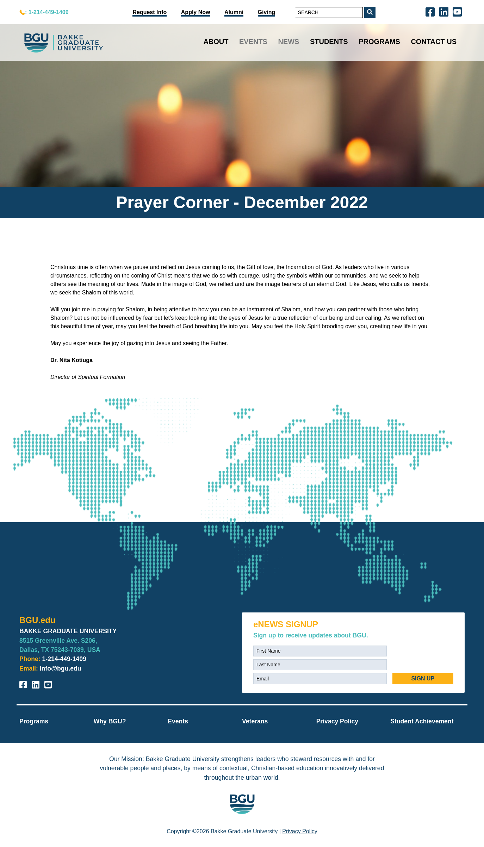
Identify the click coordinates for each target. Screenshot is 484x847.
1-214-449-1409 (64, 658)
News (288, 41)
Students (329, 41)
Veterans (255, 721)
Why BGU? (110, 721)
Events (253, 41)
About (215, 41)
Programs (379, 41)
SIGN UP (422, 678)
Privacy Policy (337, 721)
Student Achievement (421, 721)
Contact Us (434, 41)
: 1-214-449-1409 (47, 12)
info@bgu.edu (60, 668)
